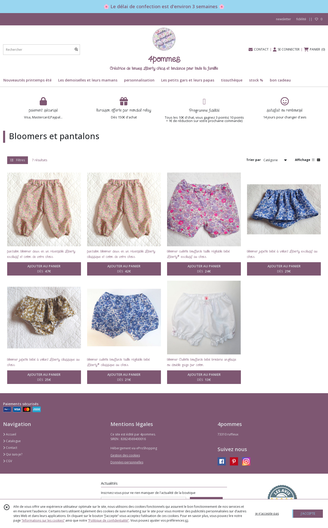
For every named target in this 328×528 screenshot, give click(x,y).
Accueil (9, 434)
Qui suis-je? (12, 454)
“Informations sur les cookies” (43, 520)
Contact (10, 447)
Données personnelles (126, 462)
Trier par (253, 160)
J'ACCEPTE (308, 513)
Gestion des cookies (125, 455)
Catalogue (12, 441)
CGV (7, 461)
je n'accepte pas (267, 513)
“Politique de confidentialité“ (108, 520)
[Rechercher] (76, 50)
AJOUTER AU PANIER (43, 269)
